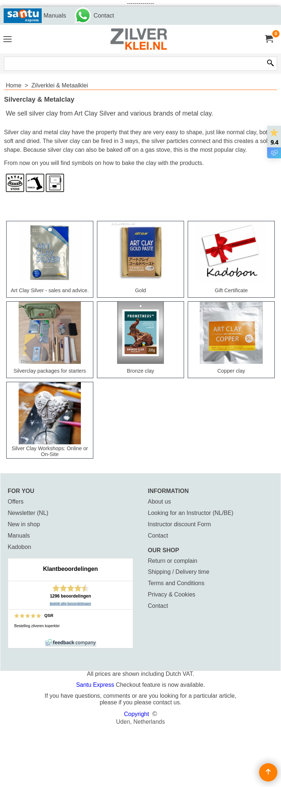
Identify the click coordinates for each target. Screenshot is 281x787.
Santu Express (96, 685)
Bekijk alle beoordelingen (70, 604)
